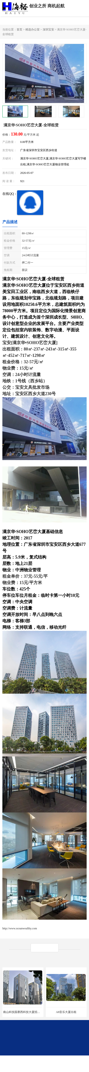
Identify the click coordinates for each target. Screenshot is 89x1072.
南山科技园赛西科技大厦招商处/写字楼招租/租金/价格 (37, 1012)
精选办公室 (32, 29)
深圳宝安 (48, 29)
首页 (19, 29)
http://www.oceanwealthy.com (19, 928)
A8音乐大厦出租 (66, 1012)
